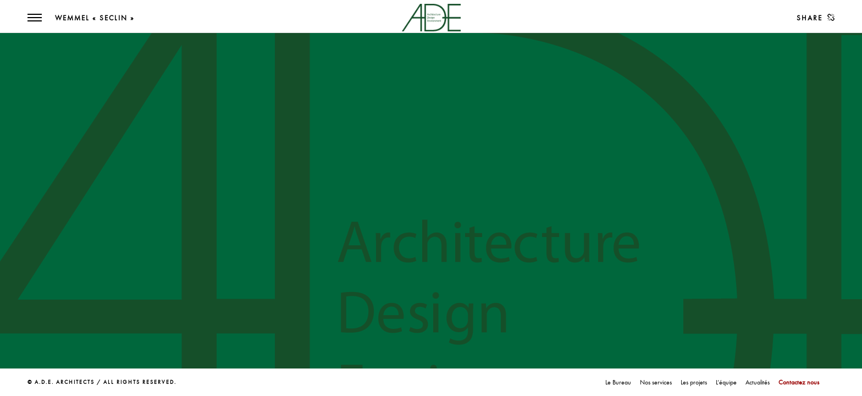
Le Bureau (618, 382)
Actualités (757, 382)
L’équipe (726, 382)
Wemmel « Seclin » (95, 18)
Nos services (656, 382)
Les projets (694, 382)
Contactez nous (798, 382)
